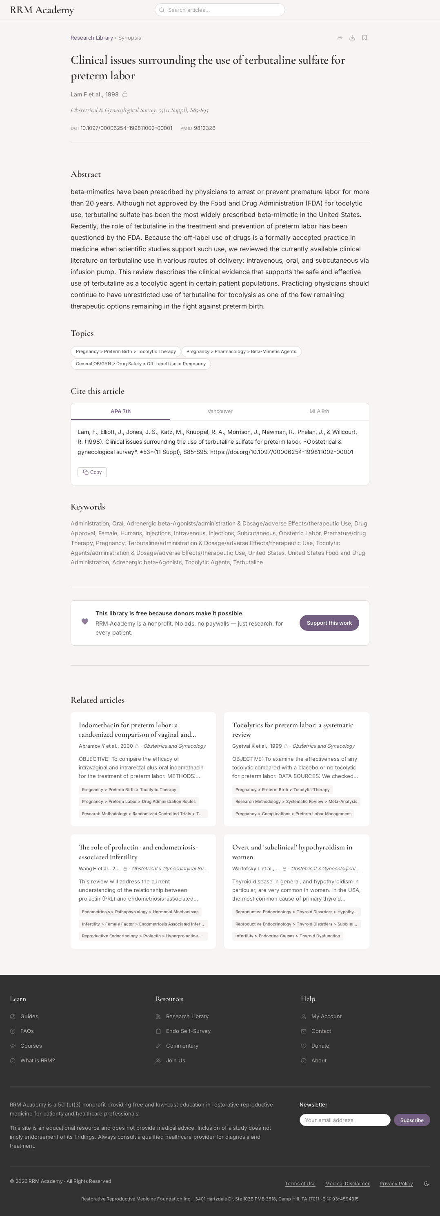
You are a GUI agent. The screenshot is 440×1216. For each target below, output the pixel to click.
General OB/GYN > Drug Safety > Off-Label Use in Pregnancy (141, 364)
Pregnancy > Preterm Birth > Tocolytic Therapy (126, 351)
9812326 (205, 128)
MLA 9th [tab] (319, 411)
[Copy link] (340, 37)
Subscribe (412, 1120)
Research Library (92, 37)
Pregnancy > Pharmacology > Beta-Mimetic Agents (241, 351)
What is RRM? (32, 1060)
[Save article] (364, 37)
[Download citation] (352, 37)
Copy (92, 472)
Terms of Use (300, 1183)
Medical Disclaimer (347, 1183)
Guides (24, 1016)
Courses (26, 1045)
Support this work (329, 622)
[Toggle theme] (426, 1183)
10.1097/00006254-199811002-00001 (126, 128)
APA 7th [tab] (121, 411)
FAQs (22, 1031)
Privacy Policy (396, 1183)
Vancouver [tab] (219, 411)
